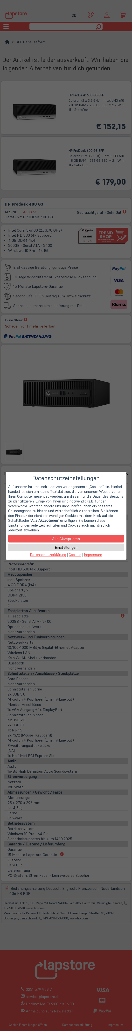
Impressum (93, 554)
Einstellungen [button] (66, 547)
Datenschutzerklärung (48, 554)
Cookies (75, 554)
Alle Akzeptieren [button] (66, 538)
